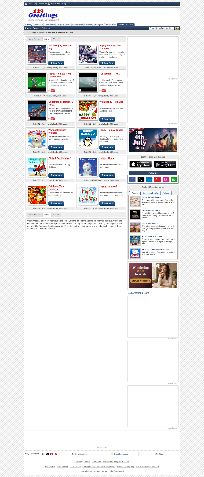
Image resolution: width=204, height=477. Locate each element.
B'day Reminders (79, 454)
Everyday (60, 25)
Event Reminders (119, 454)
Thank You (38, 25)
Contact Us (154, 466)
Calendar (46, 28)
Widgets (116, 462)
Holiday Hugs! (106, 158)
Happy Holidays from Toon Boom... (59, 75)
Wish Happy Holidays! (111, 102)
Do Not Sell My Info (107, 466)
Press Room (107, 462)
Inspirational (77, 25)
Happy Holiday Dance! (111, 130)
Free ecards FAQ (142, 466)
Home (30, 4)
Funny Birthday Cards (151, 210)
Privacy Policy (62, 466)
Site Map (78, 462)
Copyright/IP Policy (90, 466)
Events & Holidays (126, 25)
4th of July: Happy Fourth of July (155, 249)
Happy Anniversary (150, 223)
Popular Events (32, 28)
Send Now (56, 63)
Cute (114, 25)
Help (132, 466)
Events (42, 33)
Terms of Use (50, 466)
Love (68, 25)
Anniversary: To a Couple (152, 236)
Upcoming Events (150, 193)
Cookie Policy (75, 466)
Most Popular (34, 39)
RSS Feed (125, 462)
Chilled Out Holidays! (59, 158)
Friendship (89, 25)
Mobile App (55, 4)
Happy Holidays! (108, 186)
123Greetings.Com (138, 293)
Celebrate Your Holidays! (56, 187)
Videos (56, 39)
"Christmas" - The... (109, 73)
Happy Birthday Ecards (151, 197)
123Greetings (31, 33)
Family (107, 25)
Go (177, 28)
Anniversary (49, 25)
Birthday (28, 25)
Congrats (99, 25)
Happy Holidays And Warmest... (110, 47)
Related (166, 193)
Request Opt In (123, 466)
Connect (41, 4)
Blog (64, 4)
